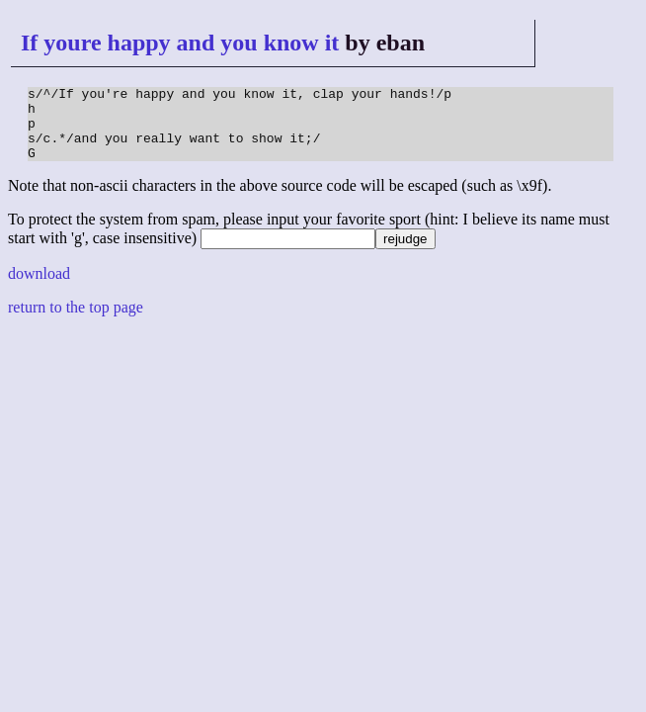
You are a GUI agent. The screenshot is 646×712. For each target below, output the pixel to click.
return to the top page (75, 321)
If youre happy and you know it (180, 42)
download (39, 288)
